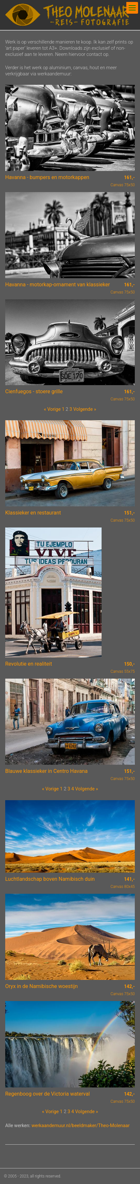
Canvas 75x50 (123, 181)
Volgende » (84, 409)
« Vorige (52, 409)
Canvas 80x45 (123, 883)
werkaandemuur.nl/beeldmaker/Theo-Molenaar (81, 1125)
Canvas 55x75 (123, 667)
